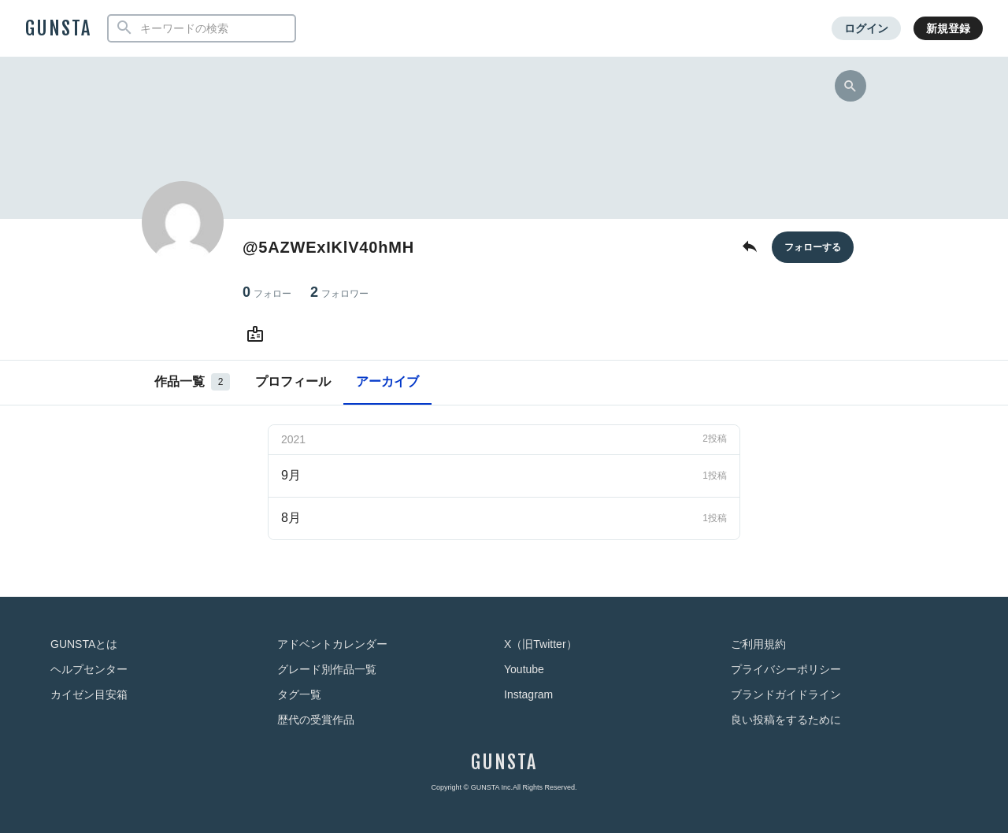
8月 (504, 518)
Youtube (524, 669)
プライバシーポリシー (786, 669)
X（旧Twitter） (540, 644)
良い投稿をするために (786, 719)
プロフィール (293, 381)
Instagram (528, 694)
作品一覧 (192, 382)
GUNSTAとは (83, 644)
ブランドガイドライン (786, 694)
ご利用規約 (758, 644)
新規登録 (948, 28)
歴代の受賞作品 (315, 719)
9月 (504, 475)
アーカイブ (387, 381)
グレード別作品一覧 (326, 669)
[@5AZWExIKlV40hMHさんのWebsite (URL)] (258, 334)
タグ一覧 (299, 694)
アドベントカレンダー (332, 644)
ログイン (866, 28)
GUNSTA (58, 28)
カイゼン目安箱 (89, 694)
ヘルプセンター (89, 669)
